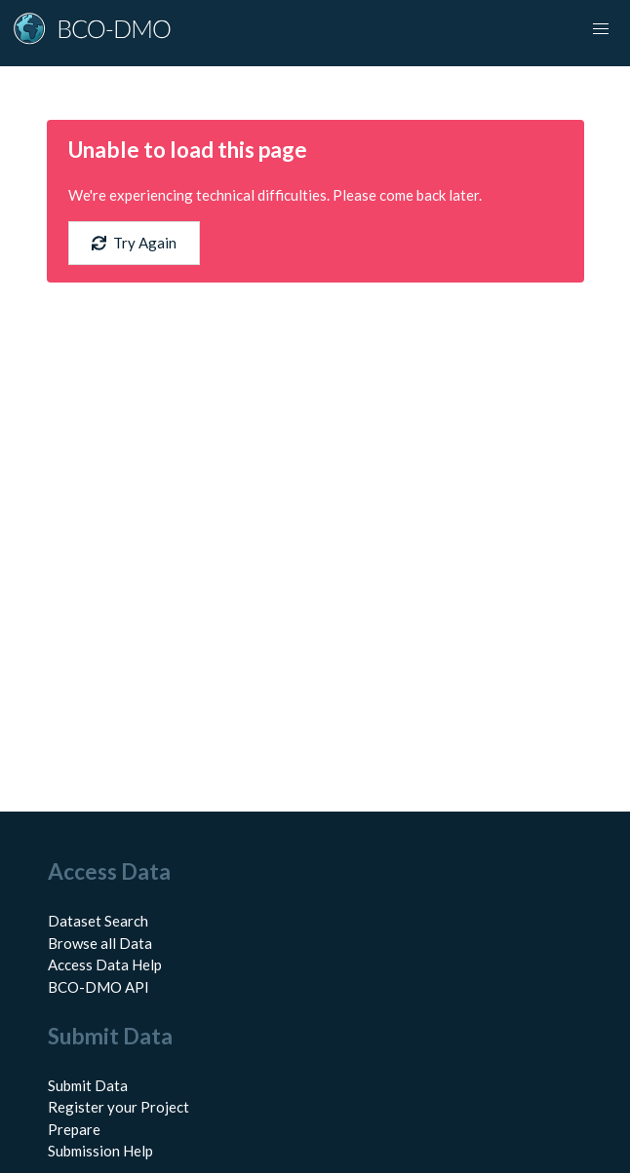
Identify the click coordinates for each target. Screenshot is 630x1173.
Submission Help (100, 1150)
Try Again (134, 242)
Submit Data (88, 1085)
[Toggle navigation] (600, 29)
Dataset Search (98, 920)
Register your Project (118, 1107)
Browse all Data (100, 943)
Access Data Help (105, 964)
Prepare (74, 1129)
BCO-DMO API (98, 987)
